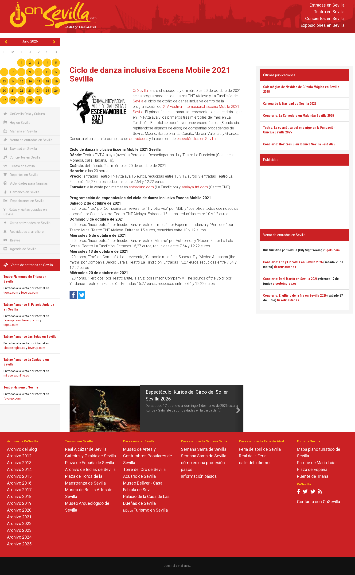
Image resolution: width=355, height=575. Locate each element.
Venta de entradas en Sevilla (28, 140)
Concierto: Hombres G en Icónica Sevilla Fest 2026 (299, 144)
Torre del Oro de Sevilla (144, 469)
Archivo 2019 (19, 503)
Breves (12, 240)
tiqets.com (11, 292)
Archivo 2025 (19, 543)
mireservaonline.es (16, 375)
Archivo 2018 (19, 496)
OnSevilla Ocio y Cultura (24, 114)
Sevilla (138, 101)
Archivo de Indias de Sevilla (90, 469)
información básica (199, 476)
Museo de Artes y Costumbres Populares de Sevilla (147, 456)
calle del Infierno (254, 462)
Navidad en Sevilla (20, 149)
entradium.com (141, 187)
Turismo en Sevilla (151, 510)
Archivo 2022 (19, 523)
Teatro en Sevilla (329, 11)
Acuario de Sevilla (139, 476)
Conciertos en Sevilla (324, 18)
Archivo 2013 (19, 462)
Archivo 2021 (19, 516)
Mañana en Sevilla (20, 131)
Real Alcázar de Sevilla (85, 449)
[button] (74, 408)
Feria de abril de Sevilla (260, 449)
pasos (186, 469)
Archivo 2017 (19, 489)
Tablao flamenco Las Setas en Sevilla (30, 336)
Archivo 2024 (19, 537)
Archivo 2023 (19, 530)
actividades (138, 138)
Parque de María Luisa (317, 462)
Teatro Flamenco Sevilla (21, 387)
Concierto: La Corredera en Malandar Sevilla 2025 (298, 115)
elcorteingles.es (14, 348)
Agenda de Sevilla (20, 249)
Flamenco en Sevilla (21, 192)
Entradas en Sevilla (326, 5)
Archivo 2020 (19, 510)
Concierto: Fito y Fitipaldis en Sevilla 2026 (293, 262)
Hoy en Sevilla (17, 122)
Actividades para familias (26, 183)
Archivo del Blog (22, 449)
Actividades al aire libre (24, 231)
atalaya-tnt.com (195, 187)
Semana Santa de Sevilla (203, 449)
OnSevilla (140, 90)
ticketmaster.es (285, 267)
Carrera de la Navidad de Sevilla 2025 (289, 103)
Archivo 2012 (19, 455)
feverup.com (29, 292)
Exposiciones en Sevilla (322, 25)
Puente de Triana (312, 476)
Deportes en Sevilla (21, 175)
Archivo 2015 (19, 476)
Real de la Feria (252, 455)
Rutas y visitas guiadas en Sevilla (25, 211)
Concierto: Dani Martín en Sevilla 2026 (290, 279)
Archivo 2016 (19, 483)
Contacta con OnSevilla (318, 501)
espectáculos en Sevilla (196, 138)
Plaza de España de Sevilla (89, 462)
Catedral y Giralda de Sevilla (90, 455)
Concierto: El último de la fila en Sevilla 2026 (295, 295)
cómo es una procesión (203, 462)
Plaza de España (312, 469)
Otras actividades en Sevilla (27, 223)
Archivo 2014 (19, 469)
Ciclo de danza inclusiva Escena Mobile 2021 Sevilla (150, 74)
